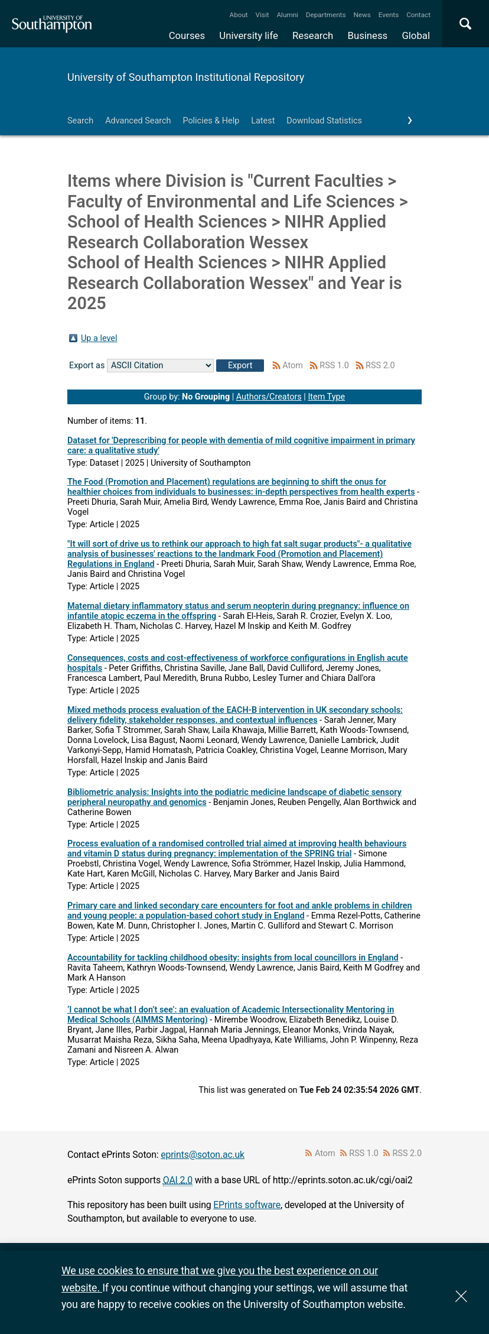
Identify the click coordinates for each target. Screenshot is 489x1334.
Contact (418, 15)
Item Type (326, 397)
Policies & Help (210, 121)
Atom (292, 366)
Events (389, 15)
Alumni (287, 15)
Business (368, 35)
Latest (263, 121)
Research (312, 35)
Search (80, 121)
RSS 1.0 (334, 366)
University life (248, 35)
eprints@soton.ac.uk (202, 1154)
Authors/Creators (269, 397)
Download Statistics (324, 121)
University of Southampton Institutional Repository (185, 77)
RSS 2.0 (380, 366)
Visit (262, 15)
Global (416, 35)
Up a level (99, 338)
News (361, 15)
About (239, 15)
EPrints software (247, 1204)
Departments (326, 15)
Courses (187, 35)
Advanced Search (138, 121)
